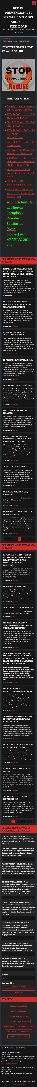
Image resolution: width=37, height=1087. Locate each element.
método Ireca (11, 1031)
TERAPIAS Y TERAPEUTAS (14, 466)
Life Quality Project (26, 1026)
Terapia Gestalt (25, 1031)
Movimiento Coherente (14, 586)
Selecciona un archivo (18, 987)
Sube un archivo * (8, 983)
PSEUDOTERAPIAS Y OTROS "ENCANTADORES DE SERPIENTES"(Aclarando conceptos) (18, 625)
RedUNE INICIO (7, 39)
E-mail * (5, 975)
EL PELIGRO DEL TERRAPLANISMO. (18, 360)
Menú (34, 3)
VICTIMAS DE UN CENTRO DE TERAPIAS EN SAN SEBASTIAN (21, 161)
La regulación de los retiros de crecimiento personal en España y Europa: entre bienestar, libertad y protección (17, 560)
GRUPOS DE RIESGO (18, 1011)
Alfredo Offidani (9, 1026)
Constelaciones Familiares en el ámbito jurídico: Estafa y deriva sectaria (18, 719)
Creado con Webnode (18, 1084)
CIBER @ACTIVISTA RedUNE (18, 1021)
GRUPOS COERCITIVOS (18, 1006)
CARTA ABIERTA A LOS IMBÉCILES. (17, 385)
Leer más (15, 295)
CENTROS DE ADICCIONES (18, 1036)
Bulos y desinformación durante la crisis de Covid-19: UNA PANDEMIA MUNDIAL (17, 438)
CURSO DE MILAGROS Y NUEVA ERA (18, 607)
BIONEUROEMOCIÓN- (18, 169)
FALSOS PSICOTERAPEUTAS (20, 189)
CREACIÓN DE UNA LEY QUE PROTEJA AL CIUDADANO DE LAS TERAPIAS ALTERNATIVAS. (17, 304)
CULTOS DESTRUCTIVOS (19, 1016)
